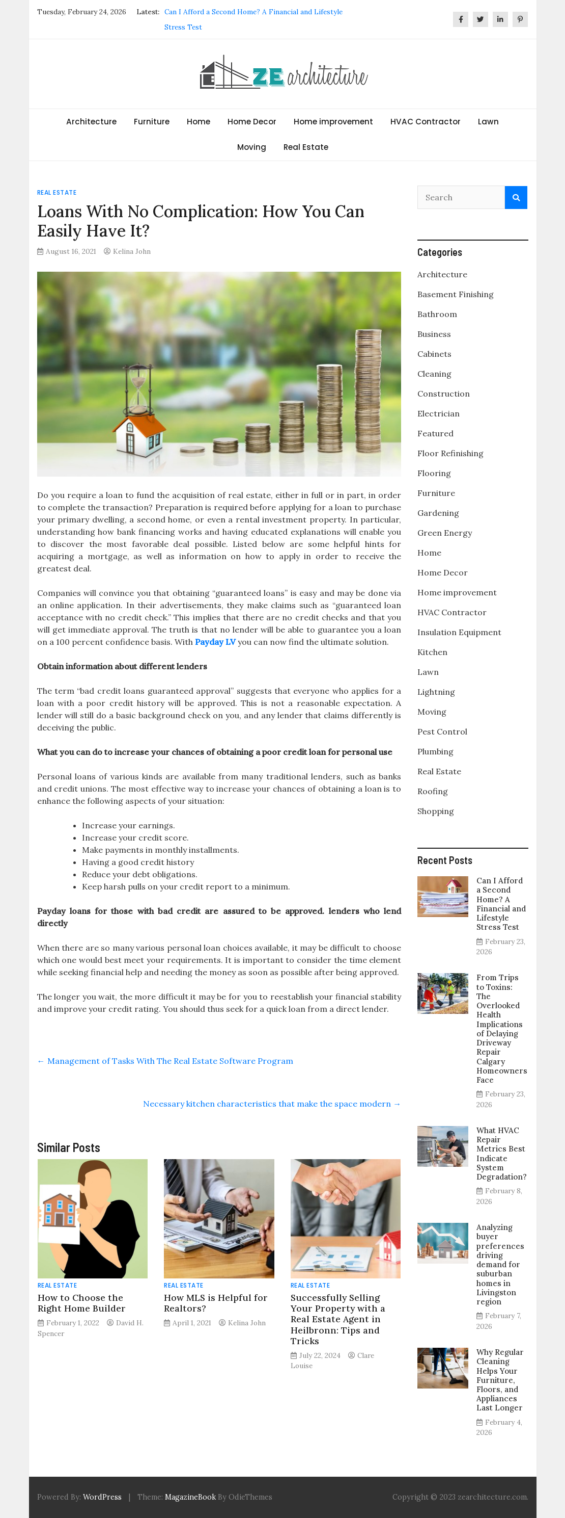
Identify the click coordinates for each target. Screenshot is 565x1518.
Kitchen (432, 652)
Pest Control (442, 731)
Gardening (438, 513)
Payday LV (215, 642)
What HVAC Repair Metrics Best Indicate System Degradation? (501, 1154)
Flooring (434, 473)
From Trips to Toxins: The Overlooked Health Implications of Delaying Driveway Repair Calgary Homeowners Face (501, 1029)
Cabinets (434, 354)
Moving (251, 147)
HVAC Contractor (425, 121)
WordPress (102, 1497)
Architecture (91, 121)
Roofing (432, 791)
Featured (435, 433)
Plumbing (435, 751)
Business (434, 334)
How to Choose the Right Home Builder (84, 1303)
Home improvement (333, 121)
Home (198, 121)
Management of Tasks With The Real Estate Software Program (165, 1061)
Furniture (152, 121)
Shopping (435, 811)
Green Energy (444, 533)
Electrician (438, 413)
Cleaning (434, 374)
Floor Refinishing (450, 453)
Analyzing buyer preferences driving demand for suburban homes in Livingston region (500, 1264)
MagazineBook (190, 1497)
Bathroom (437, 314)
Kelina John (132, 251)
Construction (443, 393)
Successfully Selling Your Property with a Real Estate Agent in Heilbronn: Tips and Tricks (338, 1319)
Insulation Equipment (459, 632)
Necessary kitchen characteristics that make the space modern (272, 1103)
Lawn (488, 121)
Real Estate (306, 147)
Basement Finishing (455, 294)
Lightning (436, 692)
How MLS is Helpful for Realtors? (216, 1303)
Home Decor (252, 121)
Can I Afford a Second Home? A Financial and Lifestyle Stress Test (501, 904)
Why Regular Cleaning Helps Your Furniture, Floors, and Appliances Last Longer (500, 1379)
